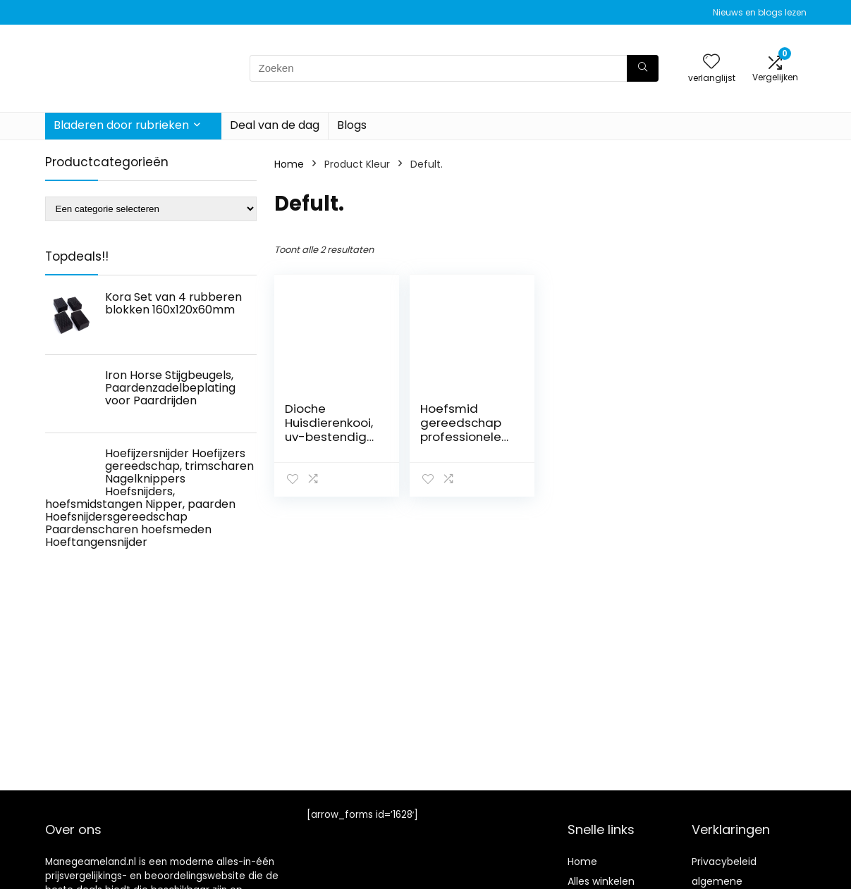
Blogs (352, 125)
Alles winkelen (601, 881)
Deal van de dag (274, 125)
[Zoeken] (643, 68)
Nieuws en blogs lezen (760, 12)
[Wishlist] (711, 62)
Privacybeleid (724, 861)
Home (289, 164)
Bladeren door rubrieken (121, 125)
